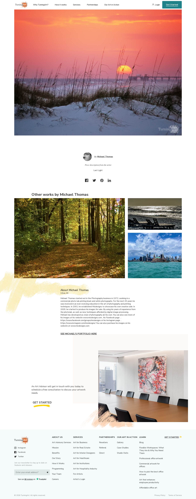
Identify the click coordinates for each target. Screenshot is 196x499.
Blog (141, 442)
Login (157, 4)
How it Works (58, 463)
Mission (55, 447)
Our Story (56, 458)
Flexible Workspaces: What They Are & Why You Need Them (151, 450)
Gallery (120, 442)
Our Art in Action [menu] (111, 4)
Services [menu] (76, 4)
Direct (101, 453)
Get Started (172, 4)
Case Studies (123, 447)
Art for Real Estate (81, 447)
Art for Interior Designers (84, 453)
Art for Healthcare (81, 458)
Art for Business (80, 442)
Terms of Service (175, 495)
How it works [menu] (61, 4)
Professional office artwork (151, 458)
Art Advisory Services (61, 442)
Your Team (56, 474)
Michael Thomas (105, 156)
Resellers (103, 442)
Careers (55, 479)
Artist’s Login (79, 479)
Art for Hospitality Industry (85, 468)
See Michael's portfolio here (78, 333)
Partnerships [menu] (92, 4)
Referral (102, 447)
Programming (58, 468)
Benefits (56, 453)
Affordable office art (148, 487)
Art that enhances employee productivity (149, 481)
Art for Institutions (81, 463)
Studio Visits (122, 453)
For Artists (78, 474)
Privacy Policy (159, 495)
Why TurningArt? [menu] (40, 4)
